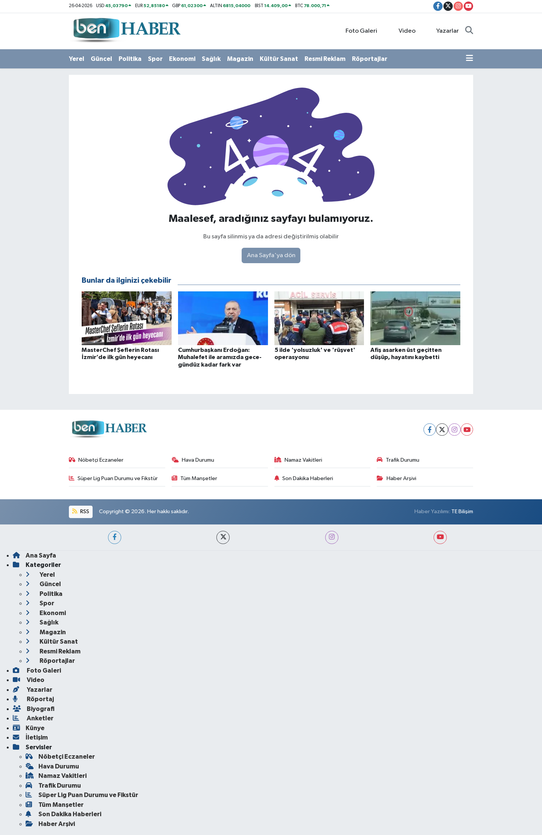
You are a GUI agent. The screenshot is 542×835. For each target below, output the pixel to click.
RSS (80, 511)
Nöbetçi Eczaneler (96, 460)
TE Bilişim (462, 511)
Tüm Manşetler (195, 478)
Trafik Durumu (398, 460)
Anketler (33, 718)
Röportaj (33, 699)
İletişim (30, 737)
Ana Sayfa (34, 555)
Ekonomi (182, 59)
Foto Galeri (357, 30)
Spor (155, 59)
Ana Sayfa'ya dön (271, 255)
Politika (130, 59)
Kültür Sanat (279, 59)
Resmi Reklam (325, 59)
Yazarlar (443, 30)
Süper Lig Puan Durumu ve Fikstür (113, 478)
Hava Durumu (193, 460)
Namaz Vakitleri (298, 460)
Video (403, 30)
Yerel (76, 59)
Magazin (240, 59)
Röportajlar (369, 59)
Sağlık (211, 59)
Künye (28, 728)
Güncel (101, 59)
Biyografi (34, 709)
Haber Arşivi (396, 478)
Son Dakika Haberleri (303, 478)
